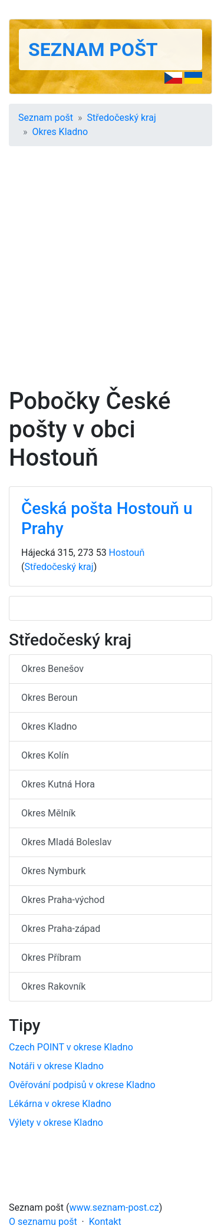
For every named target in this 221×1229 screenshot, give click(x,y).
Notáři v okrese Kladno (56, 1066)
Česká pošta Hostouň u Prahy (107, 518)
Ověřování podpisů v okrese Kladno (82, 1084)
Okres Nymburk (53, 871)
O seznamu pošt (43, 1221)
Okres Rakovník (53, 986)
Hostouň (127, 552)
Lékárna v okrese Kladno (60, 1103)
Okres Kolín (45, 755)
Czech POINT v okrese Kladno (71, 1047)
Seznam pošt (93, 49)
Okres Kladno (60, 131)
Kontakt (105, 1221)
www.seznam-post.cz (114, 1207)
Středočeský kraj (121, 117)
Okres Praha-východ (63, 899)
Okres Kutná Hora (58, 784)
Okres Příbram (51, 957)
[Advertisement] (110, 270)
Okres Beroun (49, 697)
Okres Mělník (48, 813)
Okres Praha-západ (60, 928)
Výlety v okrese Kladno (56, 1122)
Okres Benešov (52, 668)
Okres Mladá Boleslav (66, 842)
